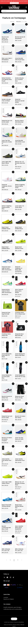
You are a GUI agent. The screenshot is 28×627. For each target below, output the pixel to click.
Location (5, 597)
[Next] (21, 560)
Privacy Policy (16, 624)
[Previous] (6, 560)
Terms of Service (8, 624)
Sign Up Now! (14, 3)
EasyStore (21, 622)
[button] (1, 7)
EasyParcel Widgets (8, 599)
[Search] (24, 11)
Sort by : (12, 21)
